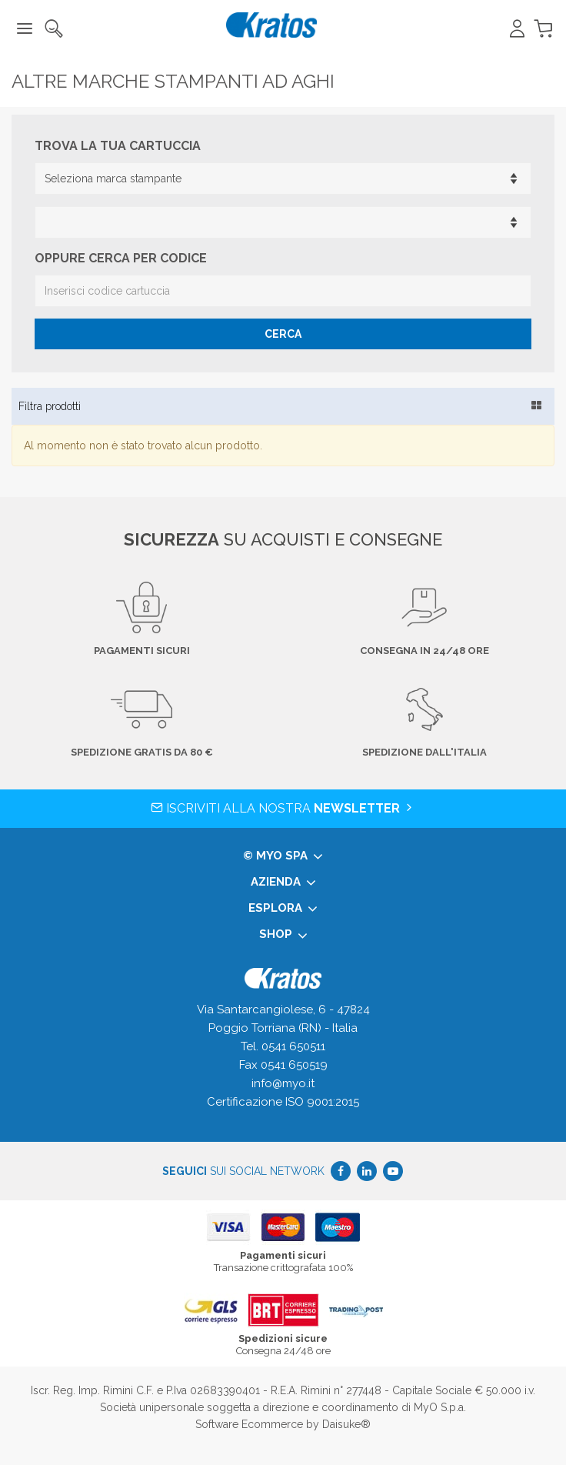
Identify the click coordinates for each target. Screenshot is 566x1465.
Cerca (283, 334)
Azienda (283, 882)
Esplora (283, 908)
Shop (283, 935)
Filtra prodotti (49, 406)
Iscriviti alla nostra (283, 808)
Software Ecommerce (249, 1424)
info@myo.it (283, 1083)
